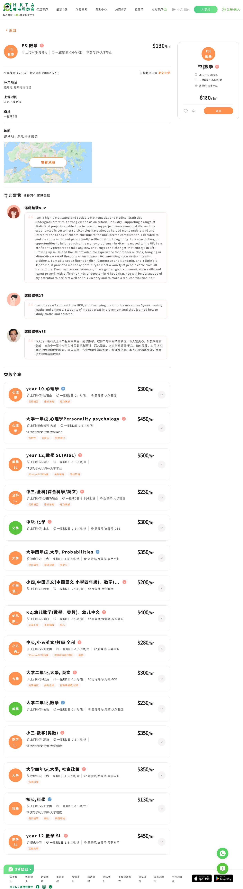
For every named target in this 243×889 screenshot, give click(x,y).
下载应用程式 (124, 879)
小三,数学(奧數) (42, 733)
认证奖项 (45, 879)
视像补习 (76, 879)
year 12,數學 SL (44, 836)
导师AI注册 (177, 879)
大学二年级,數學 (42, 702)
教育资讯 (29, 879)
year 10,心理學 (42, 388)
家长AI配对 (159, 879)
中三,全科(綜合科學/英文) (52, 491)
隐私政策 (143, 879)
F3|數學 (30, 45)
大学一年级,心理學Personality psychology (73, 419)
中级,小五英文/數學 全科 (51, 642)
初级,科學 (36, 799)
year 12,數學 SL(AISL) (51, 455)
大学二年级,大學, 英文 (48, 672)
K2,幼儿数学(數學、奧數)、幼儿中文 (63, 612)
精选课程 (91, 879)
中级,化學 (36, 522)
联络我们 (107, 879)
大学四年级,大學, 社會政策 (53, 769)
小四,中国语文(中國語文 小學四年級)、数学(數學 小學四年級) (73, 582)
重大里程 (60, 879)
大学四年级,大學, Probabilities (60, 552)
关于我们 (14, 879)
